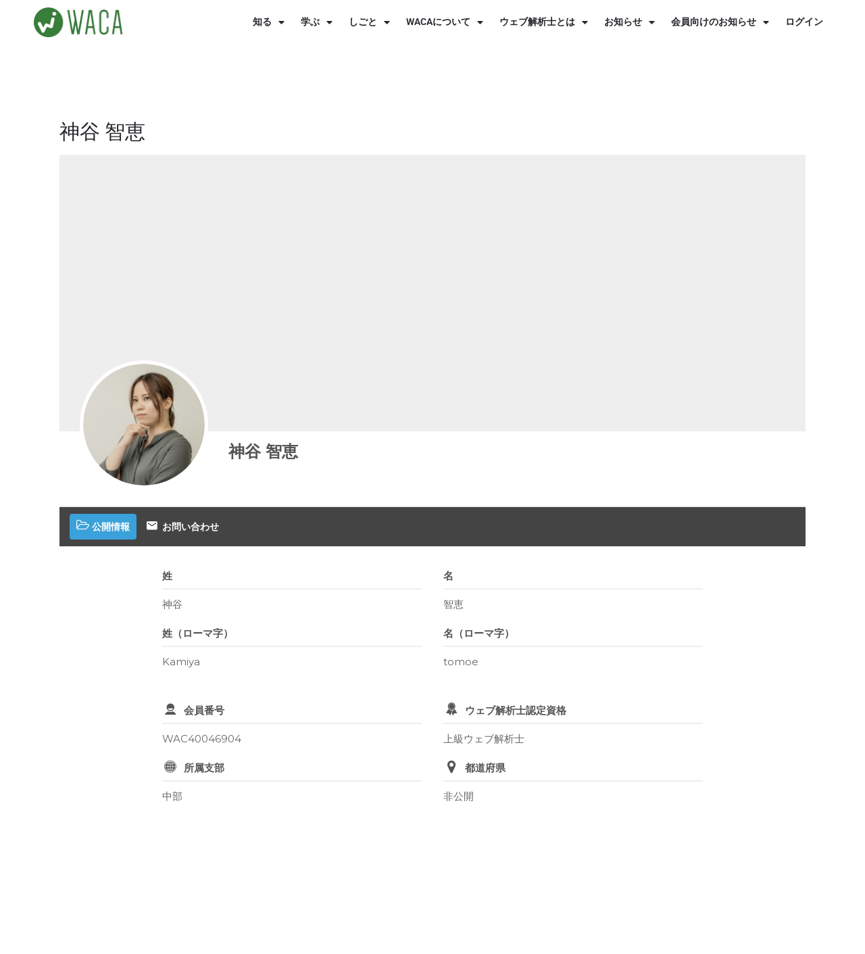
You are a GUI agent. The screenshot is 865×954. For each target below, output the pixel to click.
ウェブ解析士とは (543, 22)
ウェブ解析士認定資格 (515, 710)
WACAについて (444, 22)
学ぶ (316, 22)
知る (269, 22)
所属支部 (204, 767)
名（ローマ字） (478, 633)
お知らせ (629, 22)
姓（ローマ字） (197, 633)
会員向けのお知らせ (720, 22)
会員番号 (204, 710)
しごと (369, 22)
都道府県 (485, 767)
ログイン (804, 22)
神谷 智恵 (263, 451)
